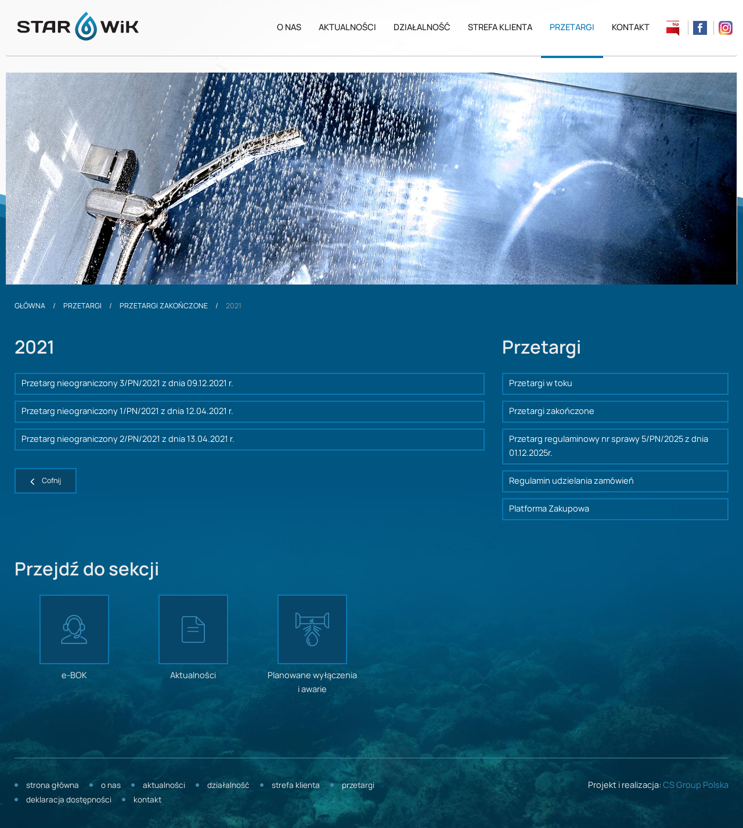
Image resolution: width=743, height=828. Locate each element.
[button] (46, 481)
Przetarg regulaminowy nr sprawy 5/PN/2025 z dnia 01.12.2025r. (608, 446)
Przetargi (572, 28)
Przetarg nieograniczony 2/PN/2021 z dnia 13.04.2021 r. (128, 439)
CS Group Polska (695, 786)
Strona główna (52, 786)
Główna (30, 306)
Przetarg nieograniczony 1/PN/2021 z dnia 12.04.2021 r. (127, 412)
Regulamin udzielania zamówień (571, 481)
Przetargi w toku (540, 384)
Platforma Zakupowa (549, 509)
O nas (289, 28)
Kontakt (631, 28)
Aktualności (347, 28)
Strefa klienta (500, 28)
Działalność (422, 28)
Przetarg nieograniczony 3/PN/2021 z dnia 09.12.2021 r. (127, 384)
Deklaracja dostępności (68, 800)
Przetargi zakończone (164, 306)
